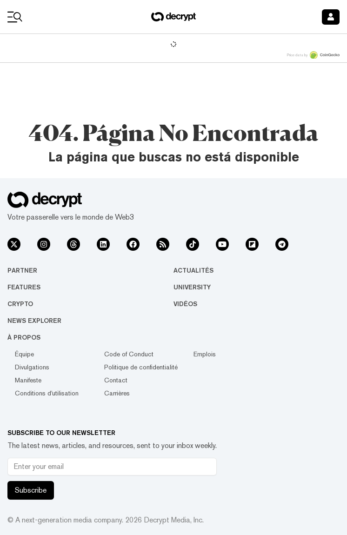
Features (23, 287)
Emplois (205, 354)
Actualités (194, 270)
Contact (115, 380)
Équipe (24, 354)
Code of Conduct (128, 354)
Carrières (117, 393)
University (192, 287)
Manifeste (28, 380)
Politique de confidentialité (141, 367)
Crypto (20, 304)
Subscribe (31, 490)
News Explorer (34, 320)
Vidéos (185, 304)
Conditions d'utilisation (47, 393)
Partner (22, 270)
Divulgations (32, 367)
